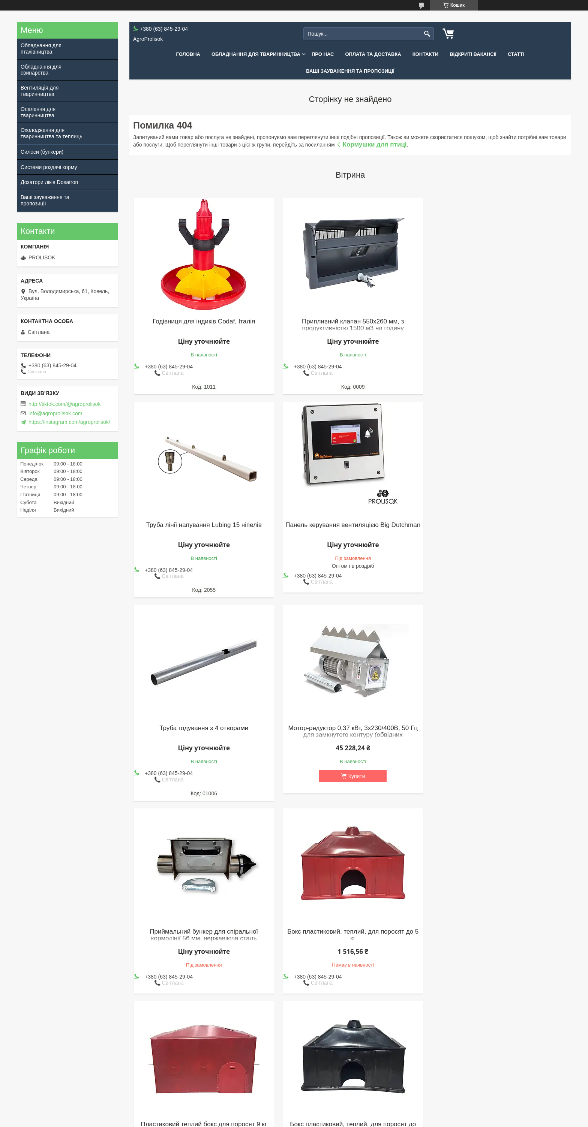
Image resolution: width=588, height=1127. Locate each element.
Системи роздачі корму (49, 167)
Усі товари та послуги (347, 1016)
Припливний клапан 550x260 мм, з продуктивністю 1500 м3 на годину (350, 325)
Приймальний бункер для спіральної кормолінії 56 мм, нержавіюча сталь (203, 731)
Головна (188, 54)
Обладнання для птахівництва (41, 48)
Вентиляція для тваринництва (39, 91)
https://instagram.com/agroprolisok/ (69, 422)
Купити (501, 573)
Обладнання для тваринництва (256, 54)
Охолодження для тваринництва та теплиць (51, 133)
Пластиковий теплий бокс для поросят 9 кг (497, 728)
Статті (516, 54)
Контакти (425, 54)
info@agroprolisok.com (55, 413)
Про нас (323, 54)
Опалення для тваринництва (38, 112)
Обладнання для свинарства (41, 70)
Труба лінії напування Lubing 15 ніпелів (497, 321)
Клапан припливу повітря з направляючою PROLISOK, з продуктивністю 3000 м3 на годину (350, 931)
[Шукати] (427, 34)
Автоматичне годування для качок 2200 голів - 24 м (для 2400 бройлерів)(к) (497, 927)
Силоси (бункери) (42, 152)
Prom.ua (329, 1113)
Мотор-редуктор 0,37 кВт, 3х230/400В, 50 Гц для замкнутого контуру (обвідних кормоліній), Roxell (497, 532)
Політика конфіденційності (336, 1120)
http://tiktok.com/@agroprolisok (64, 404)
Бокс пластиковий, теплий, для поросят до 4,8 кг (203, 927)
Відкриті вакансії (473, 54)
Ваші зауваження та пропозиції (350, 71)
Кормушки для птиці (375, 144)
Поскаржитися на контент (277, 1120)
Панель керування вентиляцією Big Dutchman (203, 528)
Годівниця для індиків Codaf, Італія (203, 321)
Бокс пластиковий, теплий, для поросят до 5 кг (350, 731)
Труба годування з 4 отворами (350, 525)
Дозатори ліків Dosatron (49, 182)
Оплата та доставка (373, 54)
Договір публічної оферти (105, 1082)
